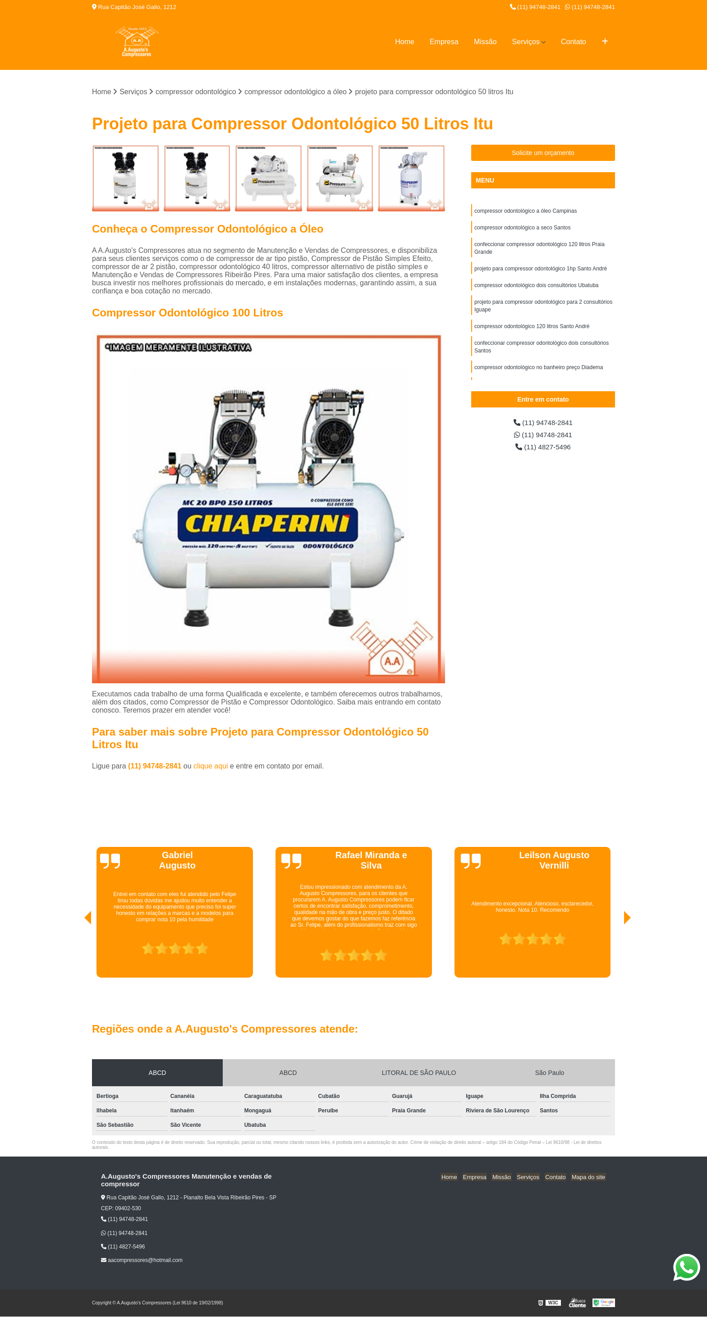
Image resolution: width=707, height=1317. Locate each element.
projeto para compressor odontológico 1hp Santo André (540, 271)
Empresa (444, 42)
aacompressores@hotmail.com (142, 1261)
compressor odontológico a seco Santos (522, 228)
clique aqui (210, 766)
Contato (573, 42)
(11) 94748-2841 (535, 7)
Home (404, 42)
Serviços (526, 42)
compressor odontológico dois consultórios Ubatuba (536, 288)
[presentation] (75, 952)
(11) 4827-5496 (543, 448)
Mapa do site (589, 1177)
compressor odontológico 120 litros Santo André (532, 330)
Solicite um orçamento (543, 153)
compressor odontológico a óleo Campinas (525, 211)
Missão (485, 42)
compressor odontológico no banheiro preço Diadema (538, 373)
